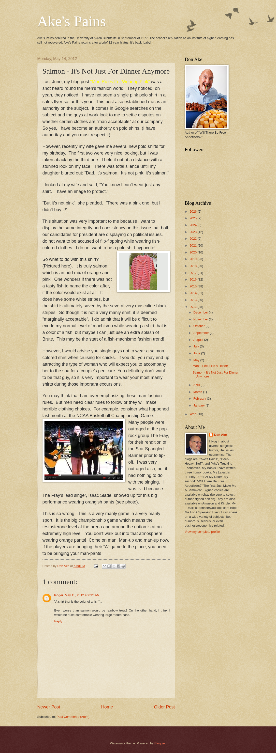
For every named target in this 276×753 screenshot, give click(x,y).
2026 (193, 211)
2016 (193, 279)
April (197, 385)
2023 (193, 232)
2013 (193, 300)
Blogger (159, 743)
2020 (193, 252)
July (196, 346)
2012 (193, 307)
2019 (193, 259)
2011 (193, 414)
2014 (193, 293)
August (198, 340)
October (199, 326)
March (198, 392)
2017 (193, 273)
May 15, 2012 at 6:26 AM (82, 595)
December (201, 312)
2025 (193, 218)
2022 (193, 238)
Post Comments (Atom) (73, 717)
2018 (193, 266)
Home (107, 707)
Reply (58, 621)
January (199, 405)
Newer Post (48, 707)
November (201, 319)
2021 (193, 245)
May (196, 360)
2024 (193, 225)
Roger (58, 595)
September (201, 333)
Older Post (164, 707)
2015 (193, 286)
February (200, 398)
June (197, 353)
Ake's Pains (71, 21)
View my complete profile (202, 531)
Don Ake (220, 435)
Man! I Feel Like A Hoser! (210, 366)
